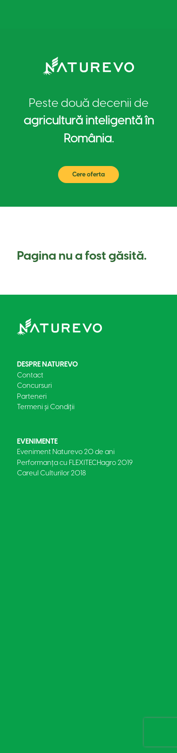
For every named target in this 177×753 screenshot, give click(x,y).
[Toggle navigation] (146, 14)
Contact (30, 375)
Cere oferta (88, 174)
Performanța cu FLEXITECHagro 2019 (75, 462)
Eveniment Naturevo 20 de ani (66, 451)
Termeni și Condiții (46, 407)
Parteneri (32, 396)
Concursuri (34, 385)
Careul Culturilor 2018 (51, 473)
